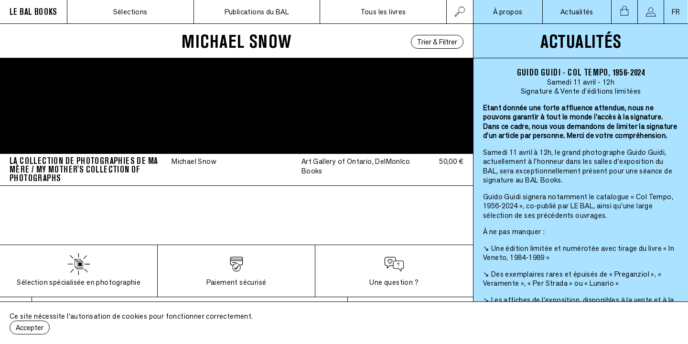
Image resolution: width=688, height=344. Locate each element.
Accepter (29, 327)
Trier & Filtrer (437, 41)
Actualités (576, 11)
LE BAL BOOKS (33, 11)
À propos (507, 11)
